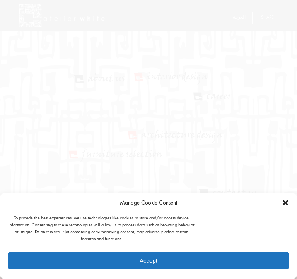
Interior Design (177, 77)
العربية (239, 17)
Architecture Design (182, 135)
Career (219, 96)
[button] (285, 203)
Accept (148, 260)
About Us (106, 79)
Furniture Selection (122, 154)
